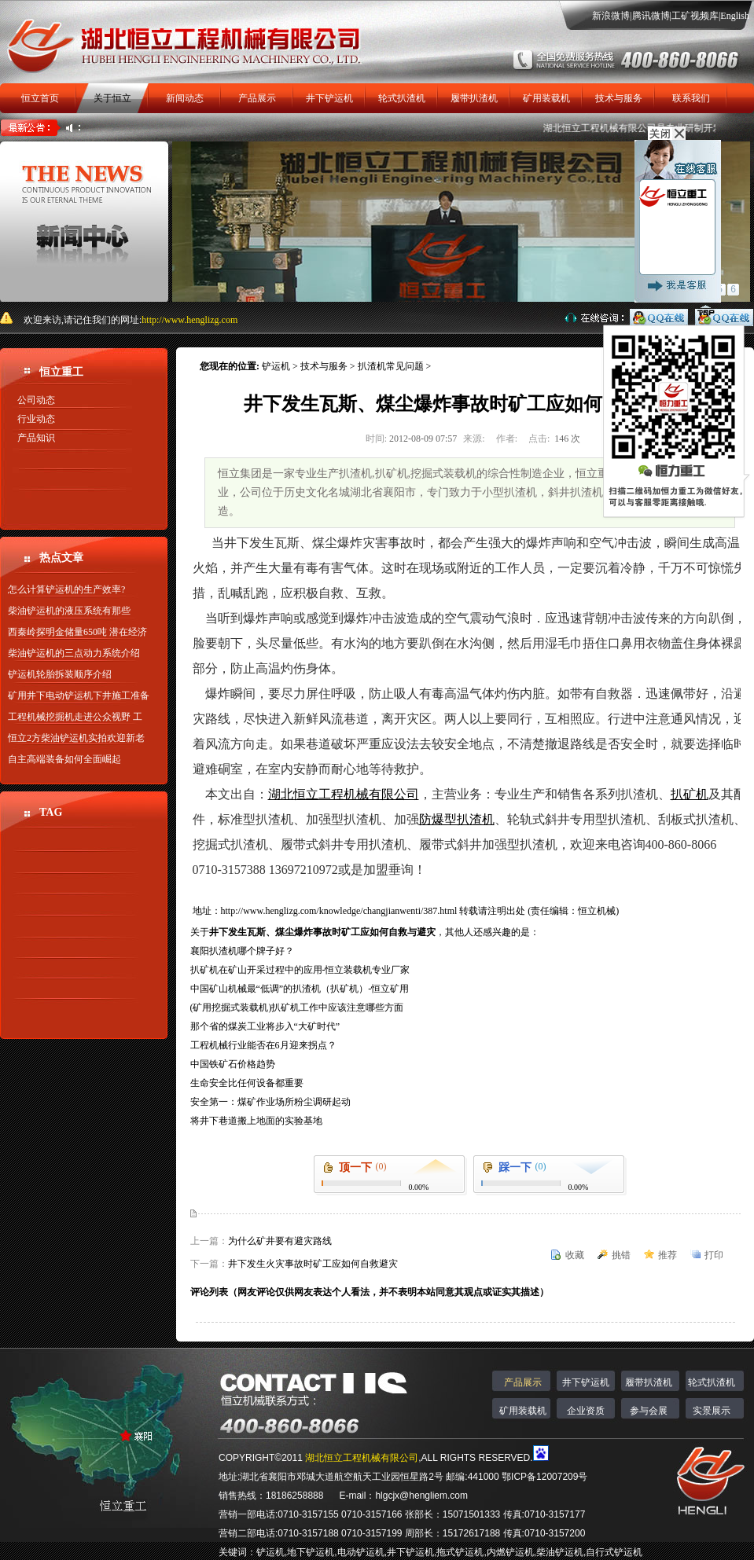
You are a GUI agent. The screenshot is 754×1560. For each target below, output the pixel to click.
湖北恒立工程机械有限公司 (361, 1457)
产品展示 (257, 98)
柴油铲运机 (559, 1552)
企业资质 (586, 1410)
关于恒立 (112, 98)
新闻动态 (185, 98)
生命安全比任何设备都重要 (246, 1082)
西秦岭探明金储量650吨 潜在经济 (77, 631)
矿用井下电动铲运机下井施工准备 (78, 695)
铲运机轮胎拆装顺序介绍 (60, 674)
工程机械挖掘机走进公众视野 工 (75, 716)
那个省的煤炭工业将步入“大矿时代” (265, 1026)
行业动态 (36, 418)
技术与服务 (618, 98)
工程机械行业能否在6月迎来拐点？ (263, 1045)
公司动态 (36, 400)
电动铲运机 (360, 1552)
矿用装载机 (546, 98)
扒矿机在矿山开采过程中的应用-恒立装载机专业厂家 (300, 969)
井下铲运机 (329, 98)
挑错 (621, 1255)
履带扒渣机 (474, 98)
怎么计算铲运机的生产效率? (66, 589)
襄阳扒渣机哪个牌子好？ (242, 950)
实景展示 (711, 1410)
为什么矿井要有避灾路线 (280, 1240)
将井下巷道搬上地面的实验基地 (256, 1120)
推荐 (667, 1255)
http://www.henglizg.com (189, 319)
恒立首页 (40, 98)
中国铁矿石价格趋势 (232, 1064)
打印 (713, 1255)
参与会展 (649, 1410)
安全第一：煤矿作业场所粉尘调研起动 (270, 1101)
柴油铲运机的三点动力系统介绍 (74, 653)
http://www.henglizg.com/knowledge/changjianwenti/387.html (340, 910)
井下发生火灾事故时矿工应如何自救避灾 (313, 1263)
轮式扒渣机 (401, 98)
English (734, 15)
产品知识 (36, 437)
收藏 (574, 1255)
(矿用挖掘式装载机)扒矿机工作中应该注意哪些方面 (297, 1007)
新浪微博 (611, 15)
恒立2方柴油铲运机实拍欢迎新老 (76, 737)
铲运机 (276, 366)
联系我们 (691, 98)
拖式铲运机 (460, 1552)
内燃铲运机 (510, 1552)
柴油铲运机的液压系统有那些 (69, 610)
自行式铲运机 (614, 1552)
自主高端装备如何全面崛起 (64, 759)
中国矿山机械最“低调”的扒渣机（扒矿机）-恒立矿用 (300, 988)
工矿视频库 (695, 15)
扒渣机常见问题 (391, 366)
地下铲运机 (310, 1552)
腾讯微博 (651, 15)
